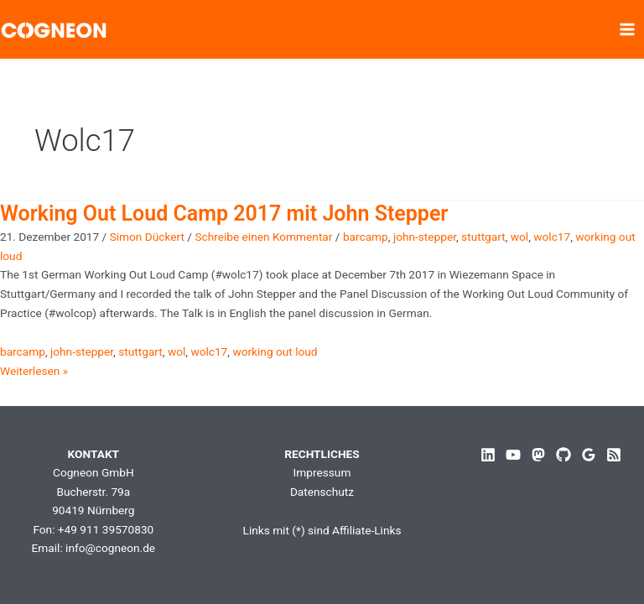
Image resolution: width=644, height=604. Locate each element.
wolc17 (551, 236)
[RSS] (613, 454)
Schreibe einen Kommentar (263, 236)
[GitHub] (563, 454)
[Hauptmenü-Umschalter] (627, 30)
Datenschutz (322, 491)
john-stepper (424, 236)
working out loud (274, 351)
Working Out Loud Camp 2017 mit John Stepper (224, 213)
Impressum (322, 472)
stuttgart (483, 236)
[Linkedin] (488, 454)
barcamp (365, 236)
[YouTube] (513, 454)
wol (519, 236)
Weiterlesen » (34, 371)
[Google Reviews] (588, 454)
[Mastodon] (538, 454)
